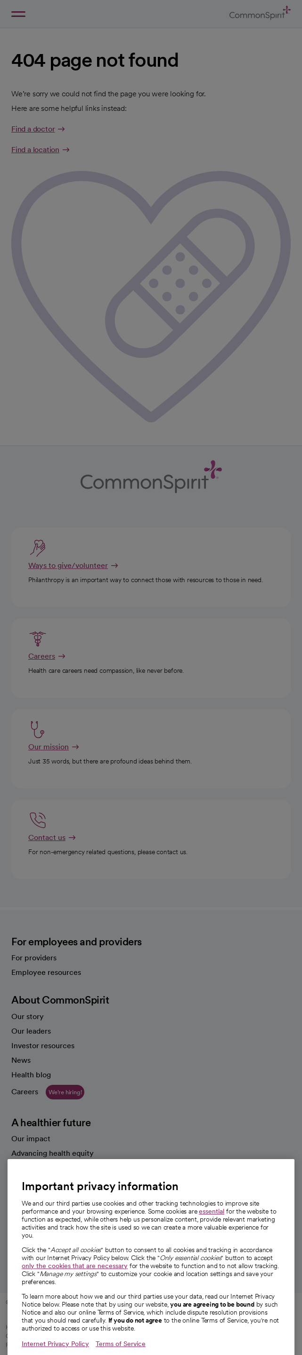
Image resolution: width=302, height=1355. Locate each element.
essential (211, 1228)
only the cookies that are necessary (75, 1282)
